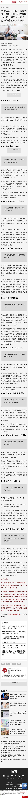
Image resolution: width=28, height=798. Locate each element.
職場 (2, 7)
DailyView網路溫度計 (14, 614)
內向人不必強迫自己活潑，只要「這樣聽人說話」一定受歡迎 (14, 646)
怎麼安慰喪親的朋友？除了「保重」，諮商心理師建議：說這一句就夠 (14, 756)
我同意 (25, 796)
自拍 (14, 664)
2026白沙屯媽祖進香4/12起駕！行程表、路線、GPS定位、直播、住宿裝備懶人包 (18, 731)
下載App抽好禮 (10, 778)
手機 (8, 664)
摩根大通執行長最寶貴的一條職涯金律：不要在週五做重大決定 (18, 705)
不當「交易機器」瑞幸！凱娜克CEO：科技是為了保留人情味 (14, 627)
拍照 (19, 664)
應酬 (3, 664)
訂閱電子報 (19, 778)
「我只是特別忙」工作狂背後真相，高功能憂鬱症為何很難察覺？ (14, 638)
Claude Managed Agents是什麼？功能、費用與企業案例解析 (18, 714)
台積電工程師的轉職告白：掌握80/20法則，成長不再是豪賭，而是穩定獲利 (13, 743)
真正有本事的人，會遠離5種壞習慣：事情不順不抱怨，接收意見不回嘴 (14, 653)
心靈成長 (7, 7)
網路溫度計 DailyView (6, 45)
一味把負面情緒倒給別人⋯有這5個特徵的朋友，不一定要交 (14, 632)
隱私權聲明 (22, 792)
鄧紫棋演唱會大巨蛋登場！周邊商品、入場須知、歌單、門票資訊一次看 (18, 696)
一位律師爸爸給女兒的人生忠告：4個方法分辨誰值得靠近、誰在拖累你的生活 (13, 747)
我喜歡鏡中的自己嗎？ (9, 642)
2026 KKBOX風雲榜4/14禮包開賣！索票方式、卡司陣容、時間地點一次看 (18, 722)
